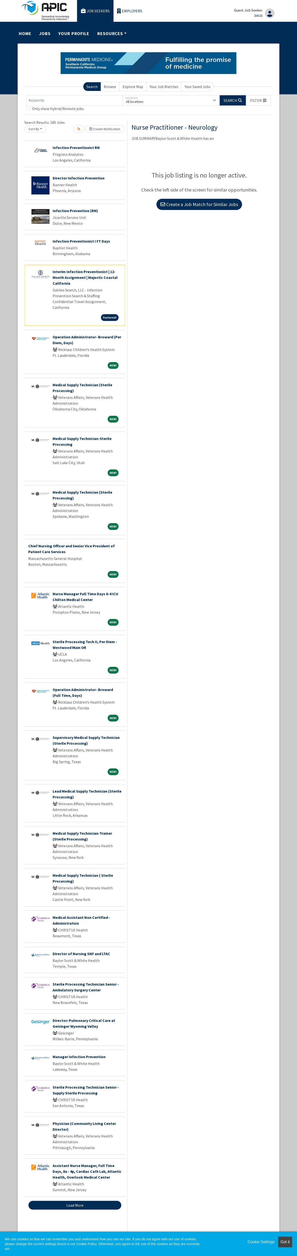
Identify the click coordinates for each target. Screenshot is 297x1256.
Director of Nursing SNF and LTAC (81, 953)
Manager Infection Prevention (79, 1056)
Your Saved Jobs (198, 86)
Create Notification (104, 129)
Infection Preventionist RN (76, 147)
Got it (285, 1242)
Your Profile (73, 33)
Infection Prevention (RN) (75, 210)
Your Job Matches (164, 86)
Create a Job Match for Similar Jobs (199, 204)
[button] (258, 100)
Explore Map (133, 86)
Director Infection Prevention (79, 178)
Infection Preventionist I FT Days (81, 241)
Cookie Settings (261, 1242)
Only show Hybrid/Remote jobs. (58, 108)
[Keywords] (74, 100)
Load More (75, 1205)
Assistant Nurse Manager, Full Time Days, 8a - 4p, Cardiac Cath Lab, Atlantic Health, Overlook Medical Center (87, 1171)
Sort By (33, 129)
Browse (110, 86)
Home (25, 33)
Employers (129, 11)
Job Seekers (95, 11)
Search (92, 86)
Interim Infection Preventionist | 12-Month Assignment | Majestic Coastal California (85, 277)
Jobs (44, 33)
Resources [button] (110, 33)
